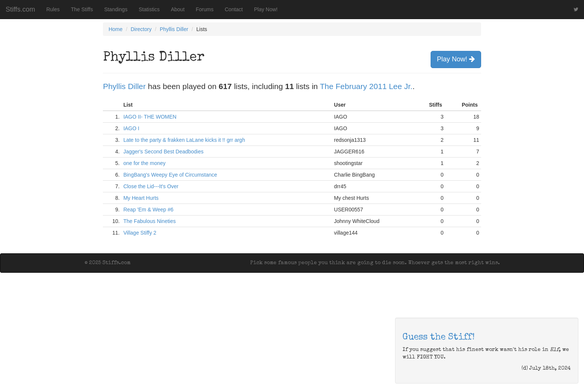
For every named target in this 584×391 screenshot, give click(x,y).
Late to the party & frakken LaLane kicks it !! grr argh (184, 140)
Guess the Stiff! (439, 337)
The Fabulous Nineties (149, 221)
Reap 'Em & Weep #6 (148, 210)
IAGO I (131, 128)
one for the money (144, 163)
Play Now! (266, 9)
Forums (204, 9)
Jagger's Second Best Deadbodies (163, 152)
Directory (141, 29)
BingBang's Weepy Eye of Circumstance (170, 175)
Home (115, 29)
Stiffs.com (20, 9)
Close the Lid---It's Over (150, 186)
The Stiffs (82, 9)
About (178, 9)
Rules (53, 9)
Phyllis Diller (174, 29)
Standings (115, 9)
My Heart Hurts (141, 198)
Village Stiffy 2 (139, 233)
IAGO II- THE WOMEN (150, 117)
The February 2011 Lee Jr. (366, 86)
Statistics (149, 9)
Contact (234, 9)
